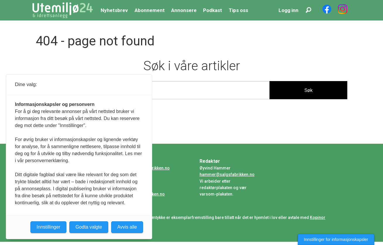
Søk (308, 90)
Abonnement (150, 10)
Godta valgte (88, 227)
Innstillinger (48, 227)
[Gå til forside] (62, 10)
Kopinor (317, 217)
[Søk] (308, 10)
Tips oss (238, 10)
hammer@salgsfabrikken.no (227, 174)
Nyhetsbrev (114, 10)
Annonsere (184, 10)
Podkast (212, 10)
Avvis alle (127, 227)
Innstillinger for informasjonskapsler (336, 239)
